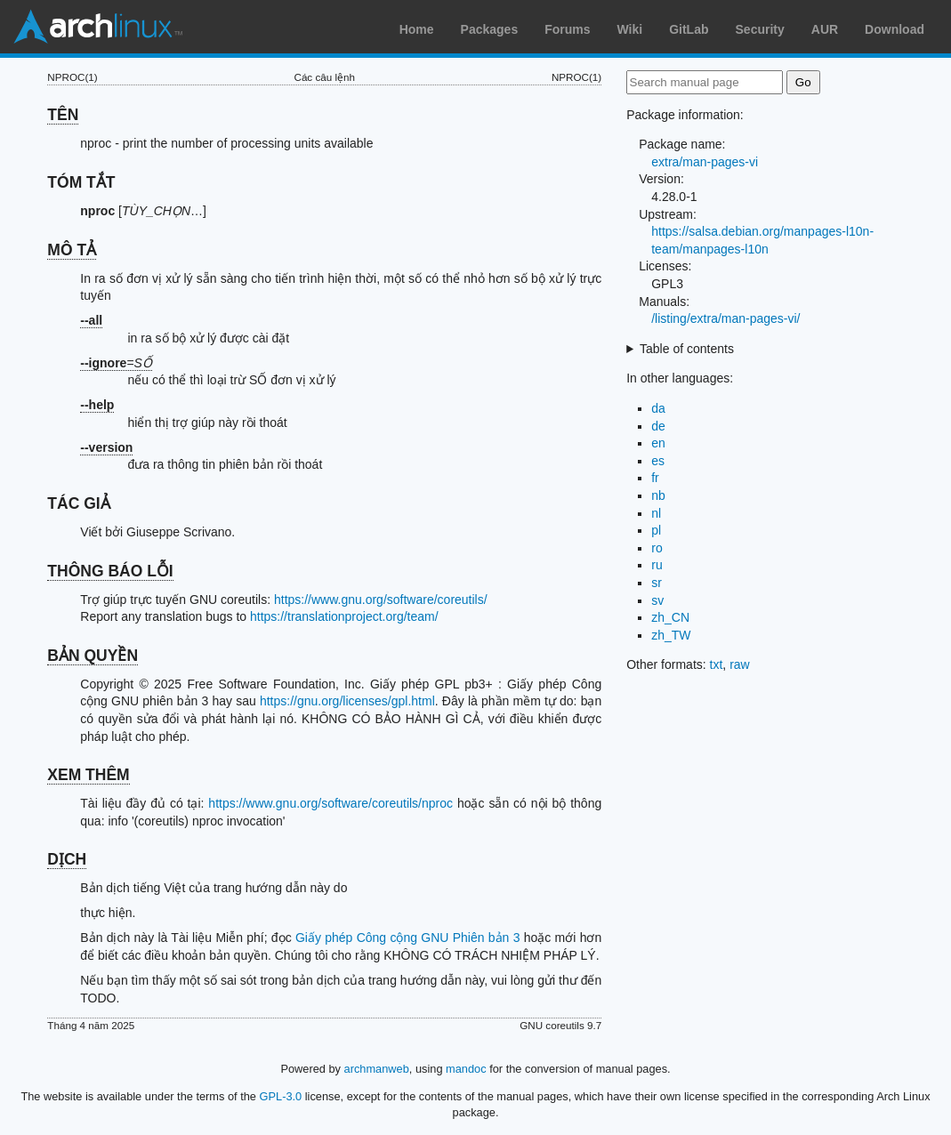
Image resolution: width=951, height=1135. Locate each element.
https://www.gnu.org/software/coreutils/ (381, 599)
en (658, 443)
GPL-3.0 (281, 1096)
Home (416, 29)
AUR (824, 29)
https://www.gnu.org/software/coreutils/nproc (330, 803)
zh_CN (670, 617)
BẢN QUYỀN (92, 655)
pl (656, 530)
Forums (567, 29)
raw (739, 664)
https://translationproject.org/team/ (344, 616)
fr (655, 478)
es (658, 461)
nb (658, 495)
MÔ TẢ (71, 250)
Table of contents (687, 349)
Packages (490, 29)
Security (760, 29)
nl (656, 513)
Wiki (630, 29)
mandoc (466, 1068)
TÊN (62, 115)
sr (656, 583)
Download (894, 29)
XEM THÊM (88, 775)
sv (657, 600)
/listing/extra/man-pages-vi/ (725, 318)
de (658, 426)
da (658, 408)
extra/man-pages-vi (704, 162)
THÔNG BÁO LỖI (110, 571)
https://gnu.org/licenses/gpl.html (347, 701)
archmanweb (376, 1068)
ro (656, 548)
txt (716, 664)
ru (656, 565)
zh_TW (670, 635)
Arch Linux (97, 26)
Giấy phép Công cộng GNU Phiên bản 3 (407, 937)
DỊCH (66, 859)
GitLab (688, 29)
